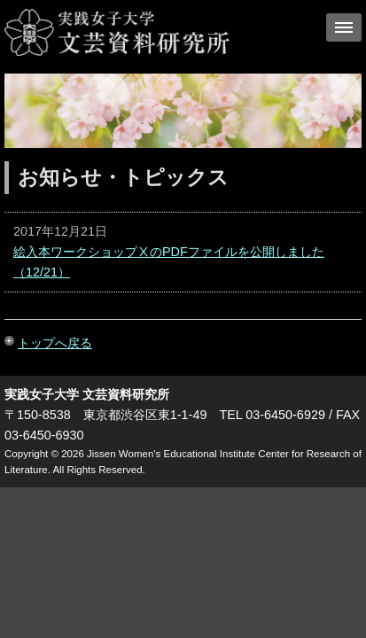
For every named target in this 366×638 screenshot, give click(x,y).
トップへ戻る (55, 343)
